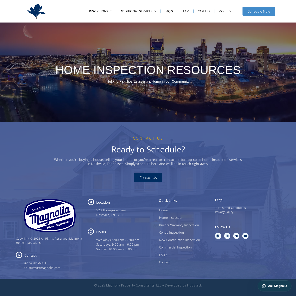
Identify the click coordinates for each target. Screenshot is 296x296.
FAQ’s (169, 11)
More (225, 11)
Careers (204, 11)
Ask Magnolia (274, 286)
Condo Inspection (171, 232)
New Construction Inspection (179, 240)
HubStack (194, 285)
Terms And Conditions (230, 208)
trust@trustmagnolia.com (42, 268)
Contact (164, 262)
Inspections (100, 11)
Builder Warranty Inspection (179, 225)
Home (163, 210)
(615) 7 (29, 263)
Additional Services (138, 11)
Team (185, 11)
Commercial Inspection (175, 247)
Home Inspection (171, 217)
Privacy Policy (224, 212)
